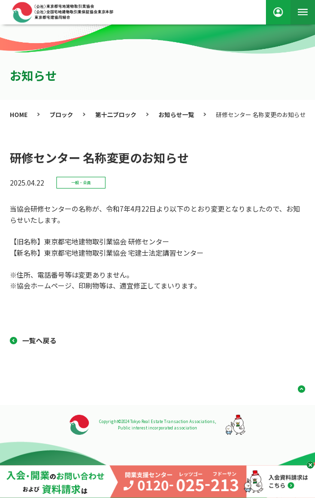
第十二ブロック (115, 114)
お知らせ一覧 (176, 114)
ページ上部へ (297, 389)
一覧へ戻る (39, 340)
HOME (18, 114)
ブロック (61, 114)
